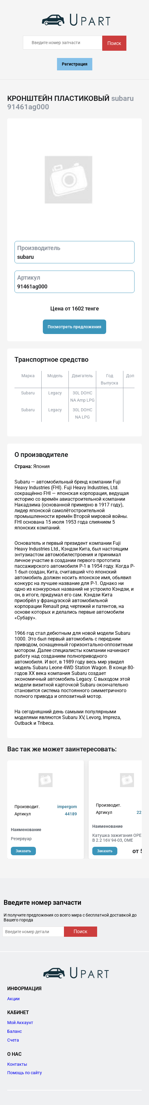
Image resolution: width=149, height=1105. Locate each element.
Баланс (14, 1031)
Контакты (17, 1064)
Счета (13, 1040)
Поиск (114, 43)
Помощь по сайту (24, 1072)
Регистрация (74, 64)
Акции (13, 998)
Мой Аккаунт (20, 1022)
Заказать (23, 851)
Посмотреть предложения (74, 326)
